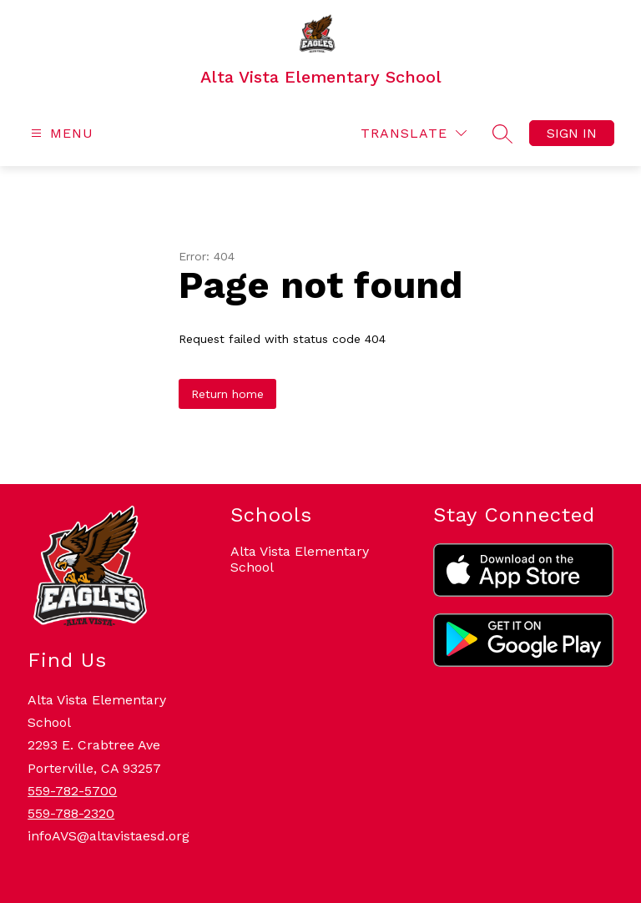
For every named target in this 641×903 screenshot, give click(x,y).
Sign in (572, 133)
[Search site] (502, 134)
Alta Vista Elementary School (299, 559)
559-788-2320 (71, 813)
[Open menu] (60, 133)
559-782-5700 (72, 791)
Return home (227, 394)
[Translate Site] (413, 133)
